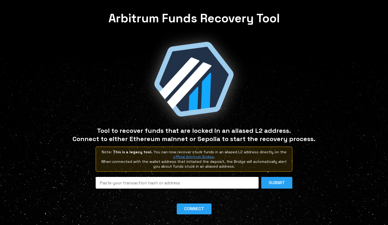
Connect (194, 208)
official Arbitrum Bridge (193, 156)
